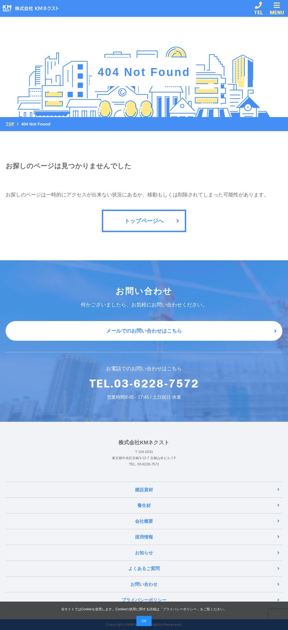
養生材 (208, 505)
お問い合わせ (205, 584)
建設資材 (207, 489)
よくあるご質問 (204, 568)
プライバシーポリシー (201, 600)
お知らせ (207, 552)
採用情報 (207, 537)
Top (10, 124)
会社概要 (207, 521)
